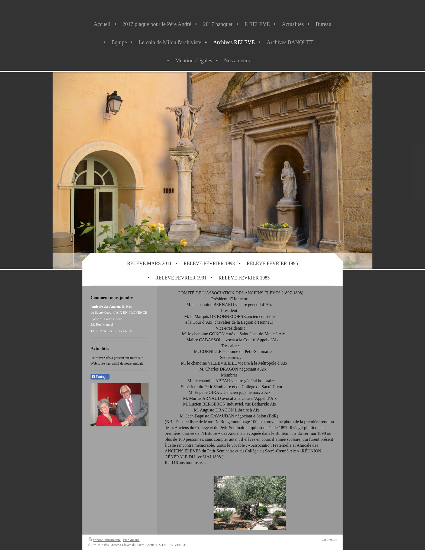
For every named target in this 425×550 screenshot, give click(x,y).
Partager (100, 377)
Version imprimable (104, 540)
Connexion (329, 540)
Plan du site (131, 540)
